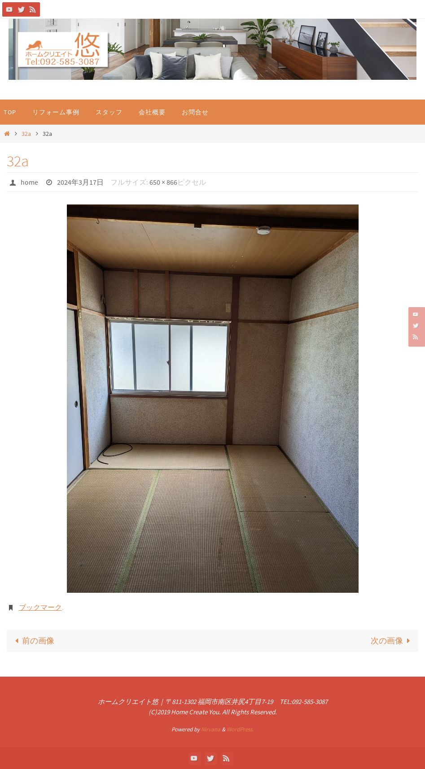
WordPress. (240, 729)
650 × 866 (163, 182)
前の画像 (32, 640)
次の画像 (392, 640)
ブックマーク (40, 607)
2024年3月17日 (80, 182)
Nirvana (210, 729)
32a (26, 134)
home (29, 182)
